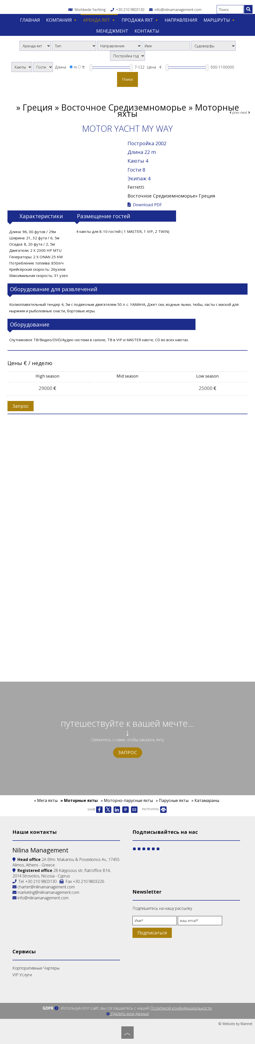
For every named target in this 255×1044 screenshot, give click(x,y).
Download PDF (145, 204)
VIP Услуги (22, 975)
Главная (30, 20)
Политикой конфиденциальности (181, 1008)
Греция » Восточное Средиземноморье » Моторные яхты (131, 110)
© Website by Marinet (235, 1023)
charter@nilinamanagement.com (43, 887)
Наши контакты (34, 832)
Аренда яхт (99, 20)
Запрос (127, 752)
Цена (151, 67)
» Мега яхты (46, 800)
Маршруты (219, 20)
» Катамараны (205, 800)
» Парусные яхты (172, 800)
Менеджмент (112, 31)
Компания (61, 20)
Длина (60, 67)
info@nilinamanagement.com (175, 9)
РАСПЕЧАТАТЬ (154, 809)
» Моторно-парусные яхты (127, 800)
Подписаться (152, 933)
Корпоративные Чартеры (36, 968)
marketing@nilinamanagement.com (45, 892)
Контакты (146, 31)
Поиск (127, 79)
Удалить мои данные (127, 1013)
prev (234, 112)
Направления (181, 20)
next (245, 112)
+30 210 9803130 (130, 9)
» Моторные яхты (79, 800)
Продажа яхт (140, 20)
